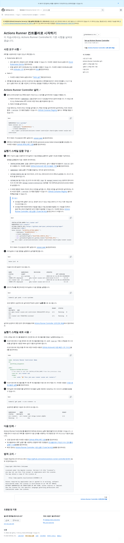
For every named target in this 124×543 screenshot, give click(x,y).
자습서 (18, 15)
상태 (37, 536)
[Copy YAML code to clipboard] (71, 355)
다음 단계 (10, 426)
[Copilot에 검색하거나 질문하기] (73, 10)
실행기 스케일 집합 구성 (17, 150)
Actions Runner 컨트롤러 (30, 15)
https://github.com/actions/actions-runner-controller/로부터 (49, 459)
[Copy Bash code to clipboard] (71, 118)
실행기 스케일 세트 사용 (17, 332)
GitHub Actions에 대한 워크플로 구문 (44, 166)
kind (37, 69)
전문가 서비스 (51, 536)
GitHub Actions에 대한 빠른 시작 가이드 (56, 347)
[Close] (118, 3)
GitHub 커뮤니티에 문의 (51, 520)
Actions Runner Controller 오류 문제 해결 (101, 48)
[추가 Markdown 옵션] (98, 34)
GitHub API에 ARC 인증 (25, 144)
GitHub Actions (9, 15)
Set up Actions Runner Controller (97, 40)
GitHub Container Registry (47, 110)
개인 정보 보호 (29, 536)
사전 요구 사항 (12, 49)
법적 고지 (10, 453)
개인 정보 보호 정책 (9, 524)
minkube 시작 (18, 69)
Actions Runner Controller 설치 (22, 89)
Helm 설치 (37, 77)
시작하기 (42, 15)
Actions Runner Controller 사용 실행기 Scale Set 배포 (34, 447)
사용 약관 (21, 536)
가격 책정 (43, 536)
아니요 (16, 520)
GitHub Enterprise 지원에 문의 (65, 23)
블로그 (59, 536)
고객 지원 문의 (48, 523)
